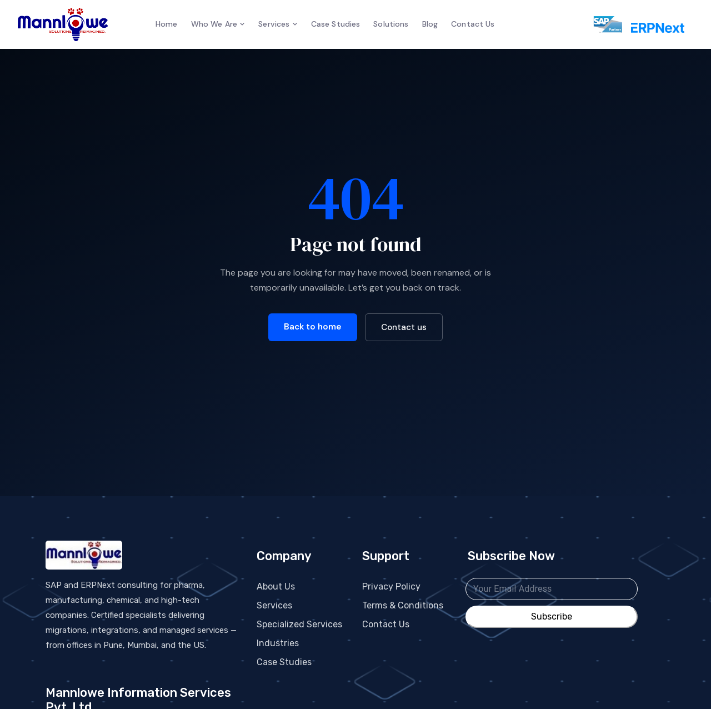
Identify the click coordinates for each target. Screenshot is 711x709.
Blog (430, 24)
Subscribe (551, 617)
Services (277, 24)
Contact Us (472, 24)
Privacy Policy (391, 586)
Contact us (404, 327)
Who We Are (218, 24)
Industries (278, 643)
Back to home (313, 326)
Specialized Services (299, 624)
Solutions (390, 24)
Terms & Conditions (402, 605)
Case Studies (335, 24)
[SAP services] (602, 24)
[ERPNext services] (657, 24)
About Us (276, 586)
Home (167, 24)
